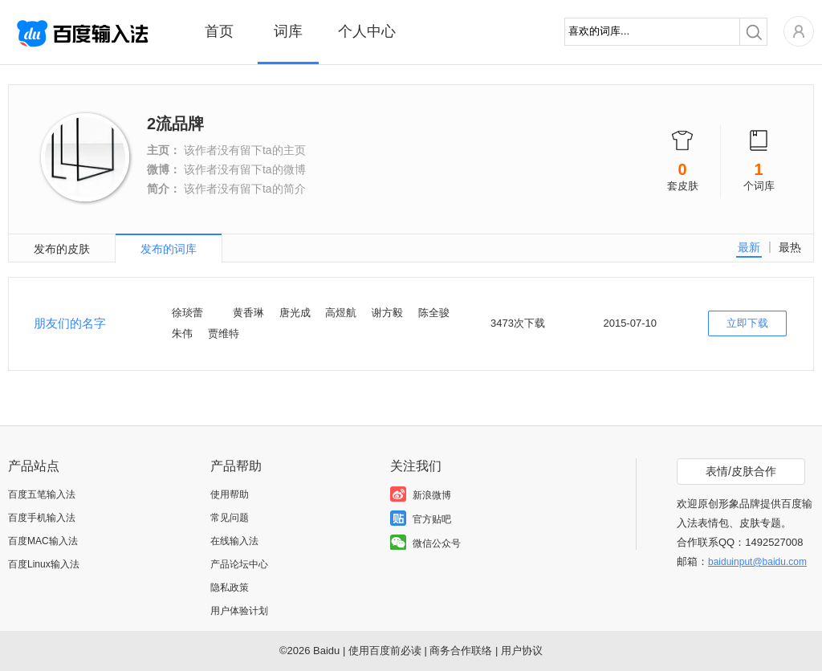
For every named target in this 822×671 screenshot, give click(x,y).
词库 (288, 31)
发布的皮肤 (62, 248)
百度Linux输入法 (43, 564)
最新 (749, 247)
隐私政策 (229, 587)
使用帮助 (229, 494)
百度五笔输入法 (41, 494)
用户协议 (522, 651)
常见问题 (229, 517)
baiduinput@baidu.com (757, 561)
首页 (219, 31)
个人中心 (367, 31)
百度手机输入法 (41, 517)
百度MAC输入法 (43, 541)
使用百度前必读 (384, 651)
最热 (790, 247)
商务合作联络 (460, 651)
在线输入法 (234, 541)
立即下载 (747, 323)
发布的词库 (168, 248)
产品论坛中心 (239, 564)
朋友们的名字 (70, 323)
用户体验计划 (239, 610)
